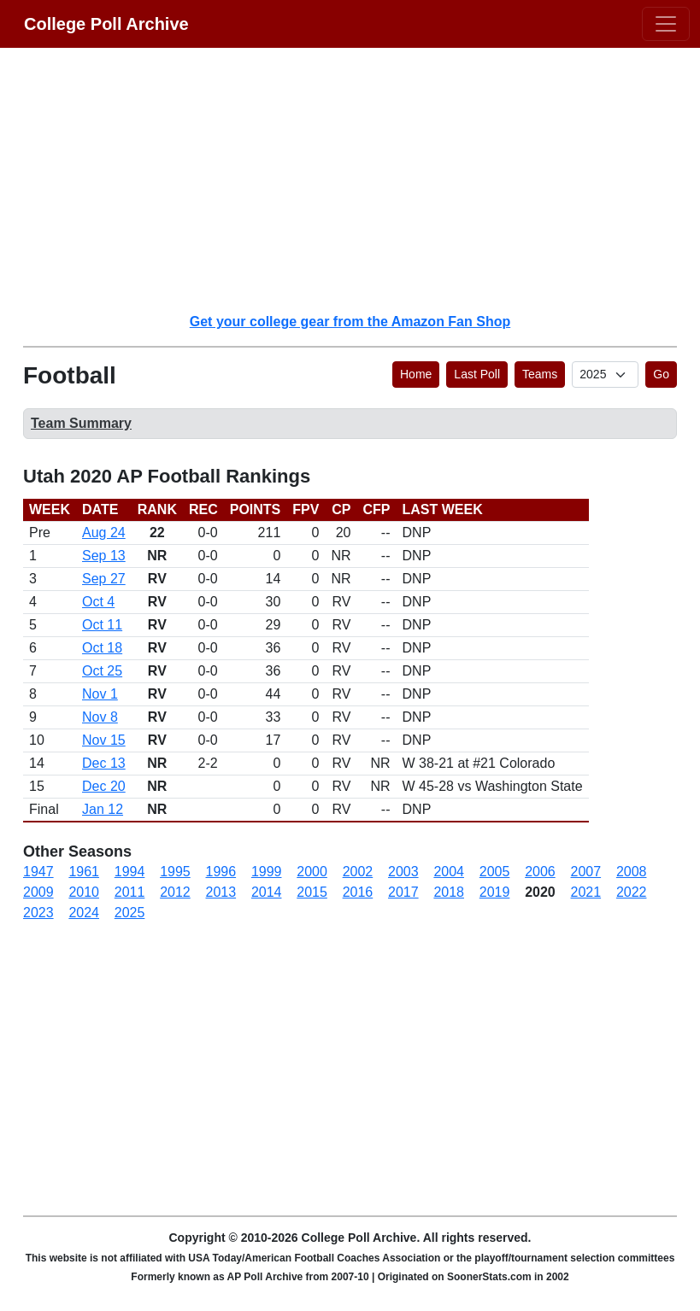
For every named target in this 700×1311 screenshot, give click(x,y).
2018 (448, 892)
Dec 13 (104, 763)
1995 (175, 871)
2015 (312, 892)
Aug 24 (104, 532)
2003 (403, 871)
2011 (130, 892)
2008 (631, 871)
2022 (631, 892)
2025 (130, 912)
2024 (83, 912)
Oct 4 (98, 601)
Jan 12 (102, 809)
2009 (38, 892)
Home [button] (416, 374)
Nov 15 (104, 740)
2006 (540, 871)
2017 (403, 892)
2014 (266, 892)
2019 (494, 892)
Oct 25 (102, 671)
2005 (494, 871)
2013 (221, 892)
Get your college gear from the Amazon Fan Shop (350, 321)
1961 (83, 871)
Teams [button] (539, 374)
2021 (586, 892)
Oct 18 (102, 648)
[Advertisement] (360, 179)
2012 (175, 892)
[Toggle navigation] (666, 24)
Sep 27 (104, 578)
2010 (83, 892)
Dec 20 (104, 786)
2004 (448, 871)
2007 (586, 871)
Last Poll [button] (477, 374)
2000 (312, 871)
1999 (266, 871)
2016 (358, 892)
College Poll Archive (106, 24)
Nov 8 (100, 717)
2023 (38, 912)
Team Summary (81, 423)
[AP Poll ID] (605, 374)
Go (661, 374)
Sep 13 (104, 555)
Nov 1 (100, 694)
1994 (130, 871)
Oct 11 (102, 624)
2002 (358, 871)
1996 (221, 871)
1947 (38, 871)
